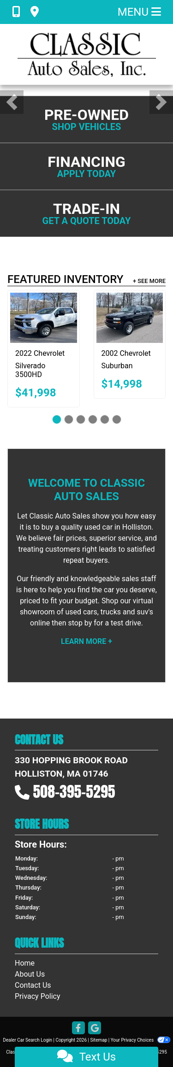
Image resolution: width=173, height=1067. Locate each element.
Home (25, 963)
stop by (80, 623)
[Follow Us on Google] (94, 1028)
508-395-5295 (74, 791)
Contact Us (33, 985)
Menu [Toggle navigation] (139, 12)
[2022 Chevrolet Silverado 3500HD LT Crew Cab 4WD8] (43, 317)
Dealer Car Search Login (27, 1040)
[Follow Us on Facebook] (78, 1028)
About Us (30, 974)
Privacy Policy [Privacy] (37, 996)
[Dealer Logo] (87, 54)
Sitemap (98, 1040)
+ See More (149, 280)
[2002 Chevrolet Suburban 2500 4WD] (130, 317)
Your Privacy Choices (140, 1040)
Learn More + (86, 641)
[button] (12, 102)
